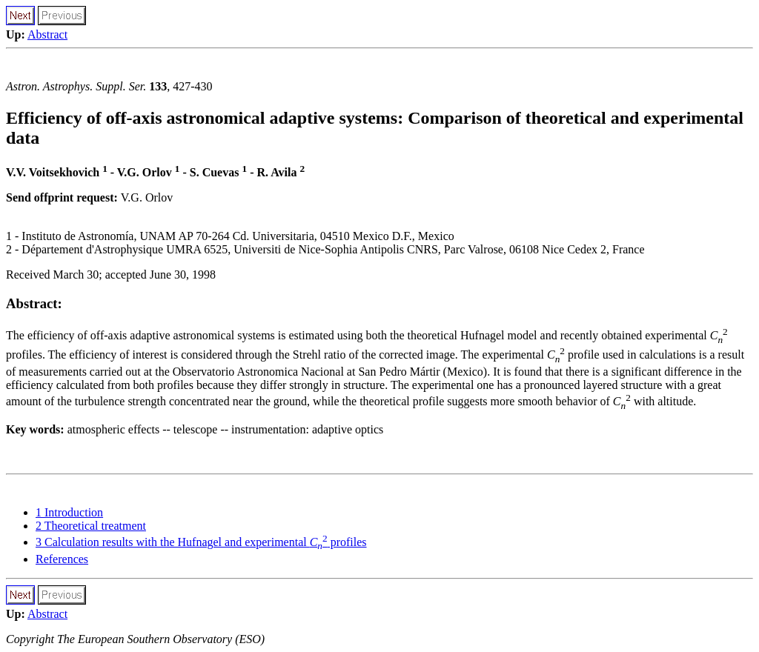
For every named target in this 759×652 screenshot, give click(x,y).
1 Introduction (69, 512)
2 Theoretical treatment (91, 525)
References (62, 559)
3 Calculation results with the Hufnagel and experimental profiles (201, 542)
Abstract (47, 34)
